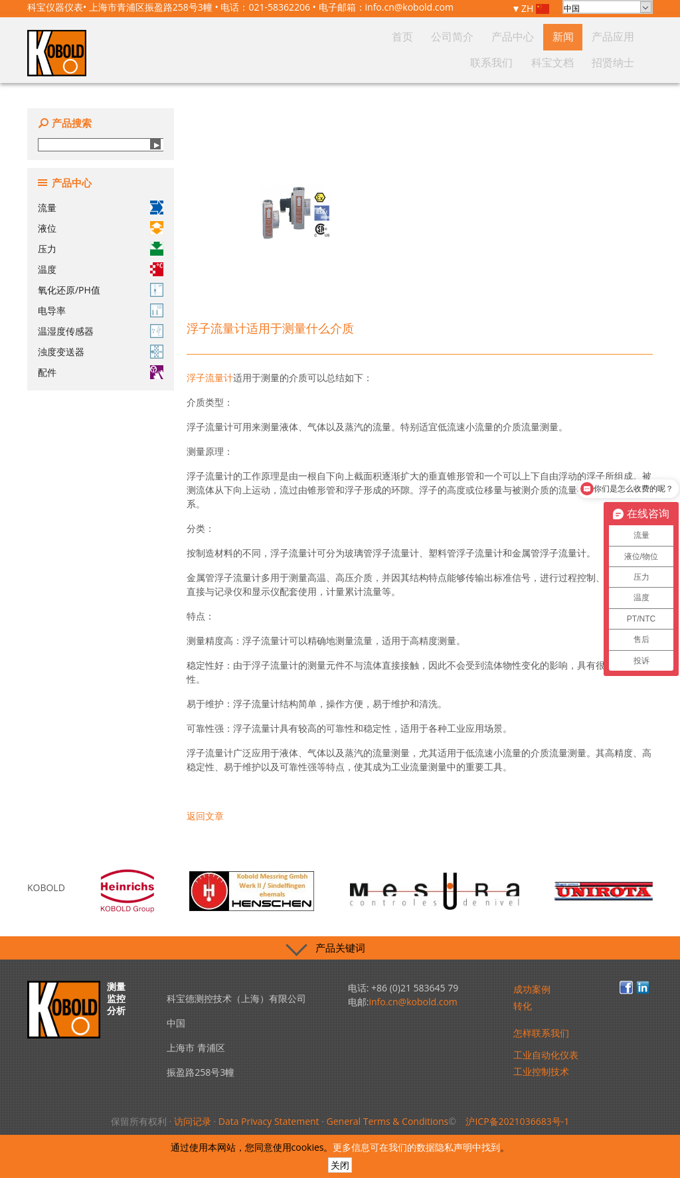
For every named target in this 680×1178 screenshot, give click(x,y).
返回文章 (205, 815)
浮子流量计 (210, 377)
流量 (100, 207)
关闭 (340, 1165)
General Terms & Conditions (388, 1121)
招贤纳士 (621, 62)
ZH (535, 9)
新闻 (459, 62)
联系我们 (536, 62)
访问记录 (192, 1121)
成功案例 (532, 989)
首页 (346, 62)
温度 (100, 269)
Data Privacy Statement (268, 1121)
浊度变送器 (100, 352)
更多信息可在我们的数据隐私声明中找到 (416, 1147)
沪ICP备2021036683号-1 (517, 1121)
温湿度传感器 (100, 331)
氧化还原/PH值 (100, 290)
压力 (100, 249)
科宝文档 (579, 62)
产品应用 (494, 62)
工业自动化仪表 (545, 1055)
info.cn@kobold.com (409, 7)
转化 (522, 1005)
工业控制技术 (541, 1071)
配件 (100, 372)
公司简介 (381, 62)
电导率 (100, 310)
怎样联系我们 (541, 1033)
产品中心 (423, 62)
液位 (100, 228)
